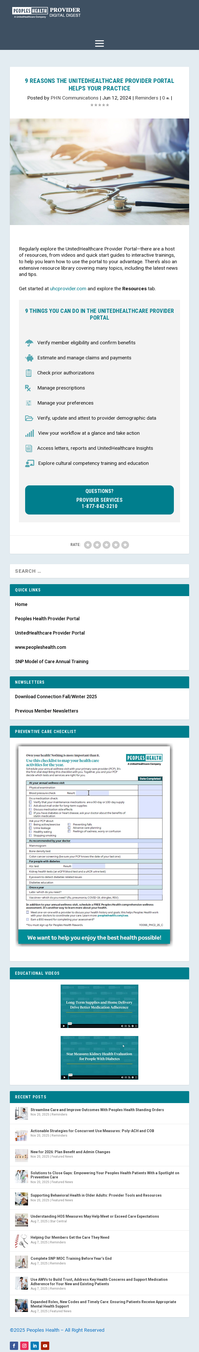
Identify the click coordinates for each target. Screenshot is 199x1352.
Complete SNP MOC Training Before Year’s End (71, 1258)
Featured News (62, 1156)
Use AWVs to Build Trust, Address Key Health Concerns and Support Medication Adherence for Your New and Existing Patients (99, 1281)
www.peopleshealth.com (40, 647)
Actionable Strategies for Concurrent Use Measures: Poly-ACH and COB (92, 1131)
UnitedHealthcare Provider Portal (50, 633)
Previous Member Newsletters (46, 711)
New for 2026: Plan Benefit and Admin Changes (70, 1152)
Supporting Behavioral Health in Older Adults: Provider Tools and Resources (96, 1195)
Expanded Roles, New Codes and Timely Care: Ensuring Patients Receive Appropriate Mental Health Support (103, 1304)
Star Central (58, 1221)
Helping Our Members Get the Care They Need (70, 1237)
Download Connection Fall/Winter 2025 (56, 696)
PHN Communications (74, 98)
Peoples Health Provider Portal (47, 618)
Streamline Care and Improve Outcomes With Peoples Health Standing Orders (97, 1110)
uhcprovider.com (68, 289)
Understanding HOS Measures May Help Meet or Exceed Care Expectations (95, 1216)
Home (21, 604)
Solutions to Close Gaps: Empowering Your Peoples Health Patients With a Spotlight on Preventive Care (105, 1175)
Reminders (146, 98)
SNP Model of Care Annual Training (51, 661)
